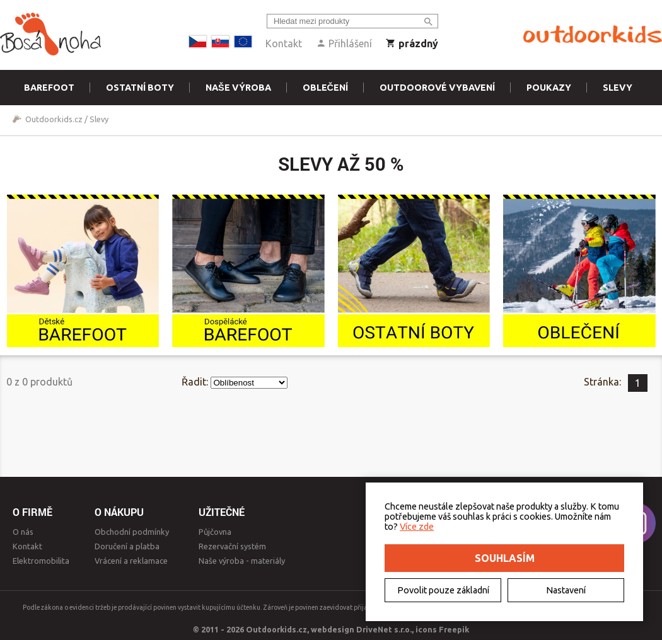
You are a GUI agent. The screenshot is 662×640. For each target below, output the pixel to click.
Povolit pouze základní (443, 590)
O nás (23, 531)
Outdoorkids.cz (54, 119)
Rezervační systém (232, 546)
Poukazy (548, 88)
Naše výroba (238, 88)
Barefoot (49, 88)
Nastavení (566, 590)
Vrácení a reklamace (131, 560)
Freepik (454, 629)
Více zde (417, 527)
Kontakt (283, 43)
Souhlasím (505, 558)
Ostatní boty (140, 88)
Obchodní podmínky (132, 531)
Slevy (617, 88)
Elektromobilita (41, 560)
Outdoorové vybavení (437, 88)
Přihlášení (344, 43)
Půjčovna (215, 531)
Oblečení (325, 88)
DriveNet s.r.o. (384, 629)
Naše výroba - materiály (242, 560)
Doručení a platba (127, 546)
